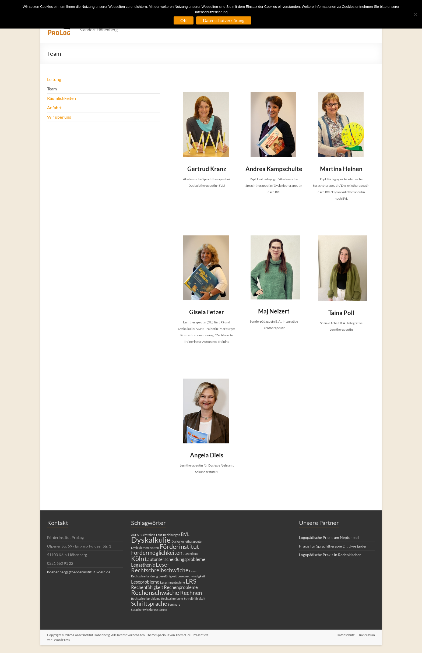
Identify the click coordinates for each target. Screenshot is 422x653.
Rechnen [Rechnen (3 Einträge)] (191, 592)
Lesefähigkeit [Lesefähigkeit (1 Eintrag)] (168, 576)
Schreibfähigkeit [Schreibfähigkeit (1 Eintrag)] (194, 598)
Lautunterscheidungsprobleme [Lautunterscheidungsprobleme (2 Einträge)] (175, 559)
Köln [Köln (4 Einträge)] (137, 558)
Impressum (367, 635)
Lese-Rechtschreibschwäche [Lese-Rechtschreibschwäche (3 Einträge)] (159, 567)
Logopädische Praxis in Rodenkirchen (330, 554)
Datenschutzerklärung (223, 20)
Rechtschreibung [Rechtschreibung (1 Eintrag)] (172, 598)
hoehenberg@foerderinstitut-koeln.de (78, 572)
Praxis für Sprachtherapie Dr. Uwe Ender (333, 546)
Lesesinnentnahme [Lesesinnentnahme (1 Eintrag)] (172, 582)
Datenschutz (346, 635)
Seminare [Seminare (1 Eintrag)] (174, 604)
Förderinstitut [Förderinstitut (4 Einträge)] (179, 546)
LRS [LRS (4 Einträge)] (191, 581)
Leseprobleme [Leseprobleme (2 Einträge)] (145, 582)
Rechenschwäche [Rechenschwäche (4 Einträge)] (155, 592)
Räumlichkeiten (61, 98)
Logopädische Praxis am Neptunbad (329, 537)
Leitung (54, 79)
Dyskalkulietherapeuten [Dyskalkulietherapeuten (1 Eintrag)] (187, 541)
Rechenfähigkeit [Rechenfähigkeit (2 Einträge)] (147, 587)
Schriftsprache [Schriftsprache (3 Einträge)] (149, 603)
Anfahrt (54, 107)
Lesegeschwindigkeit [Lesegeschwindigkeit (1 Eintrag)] (191, 576)
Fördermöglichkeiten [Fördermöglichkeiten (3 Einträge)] (156, 552)
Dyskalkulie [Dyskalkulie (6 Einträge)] (151, 539)
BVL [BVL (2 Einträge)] (185, 534)
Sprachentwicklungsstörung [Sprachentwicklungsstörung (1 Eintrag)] (149, 609)
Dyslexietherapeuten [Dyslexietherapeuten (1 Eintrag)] (145, 547)
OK (183, 20)
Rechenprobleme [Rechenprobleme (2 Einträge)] (181, 587)
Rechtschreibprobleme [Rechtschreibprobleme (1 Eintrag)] (145, 598)
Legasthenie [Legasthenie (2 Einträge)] (143, 565)
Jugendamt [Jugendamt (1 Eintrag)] (190, 553)
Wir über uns (59, 116)
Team (52, 88)
